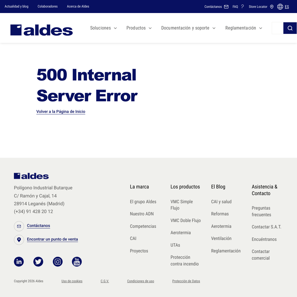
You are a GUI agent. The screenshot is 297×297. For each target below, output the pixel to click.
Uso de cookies (71, 281)
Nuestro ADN (142, 214)
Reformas (220, 214)
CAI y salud (221, 201)
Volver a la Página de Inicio (60, 111)
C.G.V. (105, 281)
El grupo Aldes (143, 201)
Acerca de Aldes (78, 6)
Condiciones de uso (140, 281)
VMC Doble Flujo (186, 220)
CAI (133, 238)
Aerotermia (181, 232)
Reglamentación (226, 251)
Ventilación (221, 238)
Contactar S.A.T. (266, 227)
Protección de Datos (186, 281)
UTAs (175, 245)
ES (287, 6)
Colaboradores (48, 6)
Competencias (143, 226)
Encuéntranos (264, 239)
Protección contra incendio (185, 260)
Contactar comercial (261, 255)
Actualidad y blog (16, 6)
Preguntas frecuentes (261, 211)
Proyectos (139, 251)
